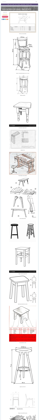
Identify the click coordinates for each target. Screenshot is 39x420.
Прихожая (18, 4)
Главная (8, 4)
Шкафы (31, 4)
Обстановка (27, 4)
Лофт (15, 4)
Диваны (13, 4)
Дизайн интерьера (23, 4)
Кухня (11, 4)
